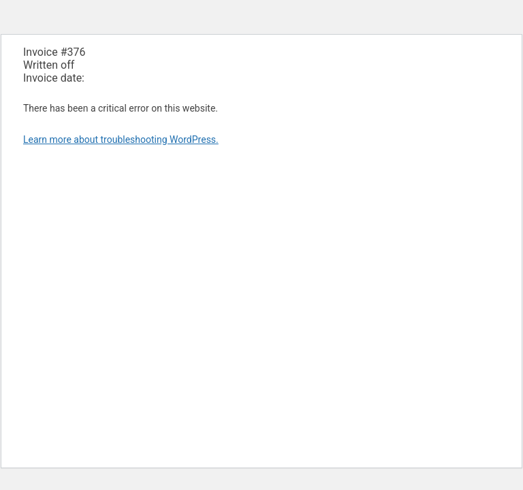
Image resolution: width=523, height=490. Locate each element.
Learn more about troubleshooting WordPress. (121, 139)
